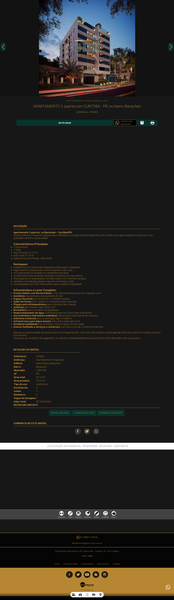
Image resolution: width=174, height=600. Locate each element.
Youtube (87, 576)
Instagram (104, 576)
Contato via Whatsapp (103, 123)
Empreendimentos (77, 101)
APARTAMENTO (97, 101)
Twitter (87, 431)
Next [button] (170, 49)
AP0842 (105, 101)
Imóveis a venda (70, 565)
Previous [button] (3, 49)
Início (68, 101)
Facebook (76, 431)
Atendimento (168, 587)
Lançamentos (87, 565)
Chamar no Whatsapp (111, 412)
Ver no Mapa (113, 553)
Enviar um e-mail (59, 412)
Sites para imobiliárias (87, 591)
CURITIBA (88, 101)
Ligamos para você (83, 412)
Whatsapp (97, 431)
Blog (96, 576)
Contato (116, 565)
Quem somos (103, 565)
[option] (87, 48)
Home (57, 565)
